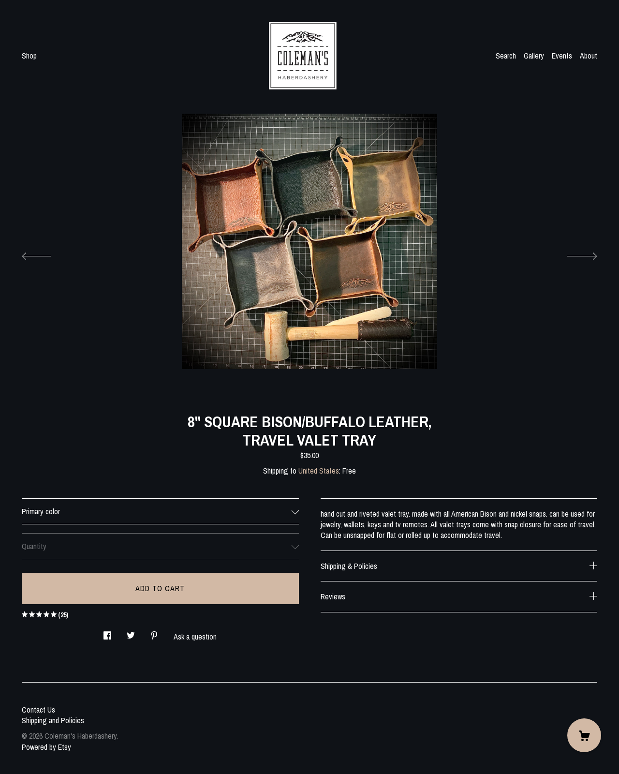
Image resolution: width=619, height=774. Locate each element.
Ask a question (195, 636)
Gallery (534, 55)
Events (562, 55)
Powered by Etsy (46, 747)
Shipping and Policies (53, 720)
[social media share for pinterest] (154, 632)
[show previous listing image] (46, 253)
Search (506, 55)
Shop (29, 55)
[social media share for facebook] (107, 632)
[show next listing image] (573, 253)
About (588, 55)
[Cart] (584, 735)
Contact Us (38, 709)
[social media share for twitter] (131, 632)
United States (318, 470)
